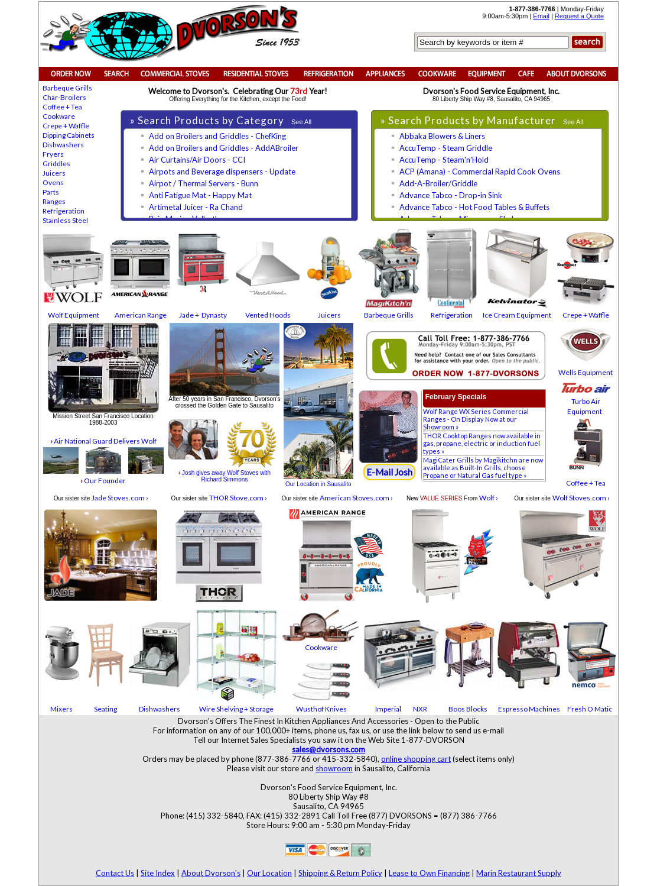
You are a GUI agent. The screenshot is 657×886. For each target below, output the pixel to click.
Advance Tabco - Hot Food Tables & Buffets (474, 207)
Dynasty (214, 315)
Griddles (56, 163)
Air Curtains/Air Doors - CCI (197, 159)
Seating (105, 708)
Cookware (59, 116)
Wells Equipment (585, 372)
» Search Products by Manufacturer (469, 120)
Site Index (158, 873)
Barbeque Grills (67, 87)
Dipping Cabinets (69, 135)
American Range (141, 315)
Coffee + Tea (62, 106)
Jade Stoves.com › (120, 497)
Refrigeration (63, 210)
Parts (51, 191)
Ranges (54, 201)
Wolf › (488, 497)
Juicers (54, 173)
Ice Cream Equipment (517, 315)
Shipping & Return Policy (340, 873)
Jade (186, 315)
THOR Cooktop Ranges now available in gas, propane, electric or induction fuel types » (482, 443)
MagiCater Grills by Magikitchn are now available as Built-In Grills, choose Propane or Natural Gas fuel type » (483, 467)
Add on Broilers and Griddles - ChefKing (217, 136)
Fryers (53, 154)
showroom (334, 768)
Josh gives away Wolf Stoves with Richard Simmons (224, 476)
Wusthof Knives (321, 708)
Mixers (61, 708)
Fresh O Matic (589, 708)
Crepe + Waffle (66, 125)
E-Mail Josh (389, 472)
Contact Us (115, 873)
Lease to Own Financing (429, 873)
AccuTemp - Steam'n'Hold (444, 159)
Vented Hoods (268, 315)
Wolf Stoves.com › (581, 497)
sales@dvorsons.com (328, 749)
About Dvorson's (210, 873)
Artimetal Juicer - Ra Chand (196, 207)
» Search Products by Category (208, 120)
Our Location (269, 873)
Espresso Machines (529, 708)
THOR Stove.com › (238, 497)
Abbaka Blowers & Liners (442, 136)
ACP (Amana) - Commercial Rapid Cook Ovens (479, 171)
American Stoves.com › (356, 497)
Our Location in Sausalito (318, 484)
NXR (420, 708)
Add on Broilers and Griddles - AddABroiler (223, 148)
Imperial (388, 708)
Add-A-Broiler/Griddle (438, 183)
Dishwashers (63, 144)
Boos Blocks (467, 708)
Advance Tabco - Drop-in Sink (450, 195)
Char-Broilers (64, 97)
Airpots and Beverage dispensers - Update (222, 171)
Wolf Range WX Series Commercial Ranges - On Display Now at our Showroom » (476, 419)
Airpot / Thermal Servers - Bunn (203, 183)
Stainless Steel (65, 220)
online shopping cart (416, 759)
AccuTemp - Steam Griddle (445, 148)
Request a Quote (579, 16)
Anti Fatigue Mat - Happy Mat (200, 195)
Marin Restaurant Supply (518, 873)
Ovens (53, 182)
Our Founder (103, 480)
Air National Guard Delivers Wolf (103, 440)
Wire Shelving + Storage (236, 708)
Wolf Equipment (73, 315)
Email (541, 16)
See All (301, 121)
